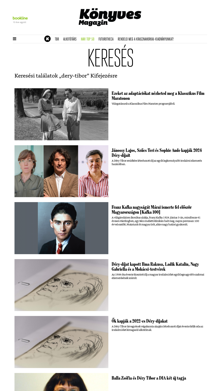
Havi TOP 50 (88, 39)
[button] (14, 39)
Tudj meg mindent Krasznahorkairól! (166, 31)
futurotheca (107, 39)
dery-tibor (74, 75)
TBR (58, 39)
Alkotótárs (71, 39)
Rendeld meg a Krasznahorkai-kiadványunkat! (147, 39)
